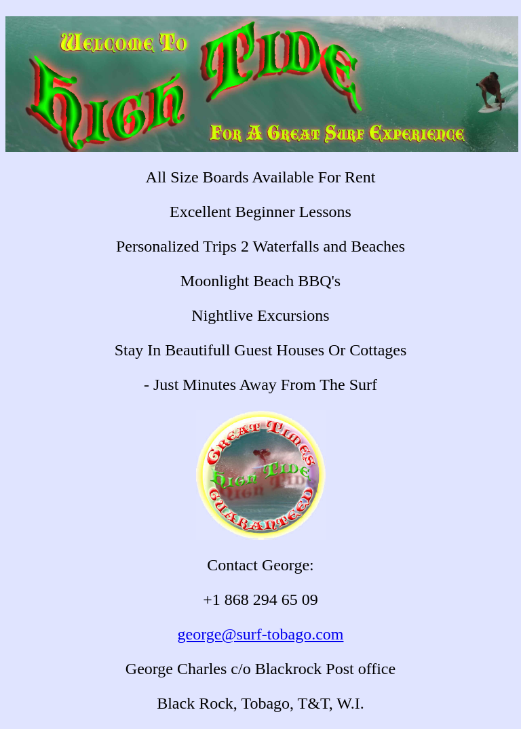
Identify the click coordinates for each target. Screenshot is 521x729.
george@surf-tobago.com (261, 634)
